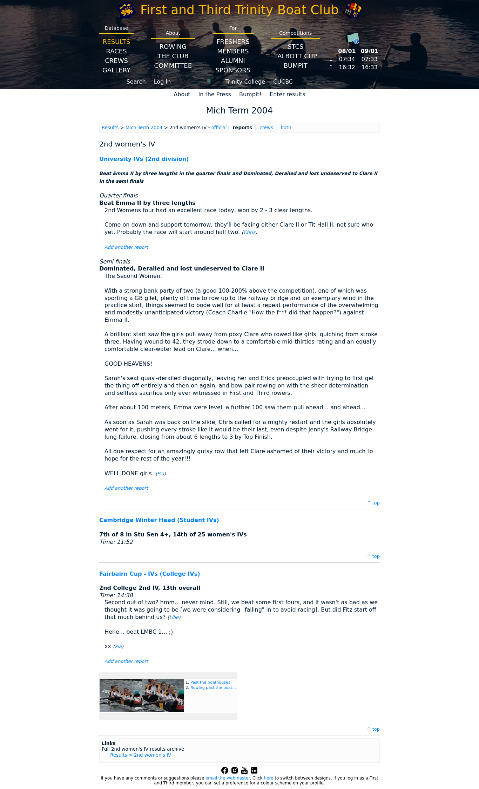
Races (116, 51)
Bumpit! (250, 94)
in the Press (214, 94)
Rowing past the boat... (213, 687)
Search (136, 81)
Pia (160, 473)
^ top (373, 503)
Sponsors (233, 70)
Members (233, 51)
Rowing (173, 46)
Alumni (233, 60)
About (182, 94)
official (219, 127)
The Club (173, 56)
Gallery (116, 70)
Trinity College (245, 81)
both (286, 127)
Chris (249, 232)
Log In (162, 81)
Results (116, 41)
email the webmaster (227, 778)
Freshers (233, 41)
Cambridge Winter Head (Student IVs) (159, 520)
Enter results (287, 94)
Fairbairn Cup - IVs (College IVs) (149, 573)
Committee (173, 65)
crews (266, 127)
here (268, 778)
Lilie (174, 617)
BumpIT (296, 65)
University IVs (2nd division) (144, 159)
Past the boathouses (210, 682)
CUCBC (283, 81)
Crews (116, 60)
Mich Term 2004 (144, 127)
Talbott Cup (295, 56)
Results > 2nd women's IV (140, 755)
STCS (295, 46)
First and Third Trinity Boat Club (239, 9)
